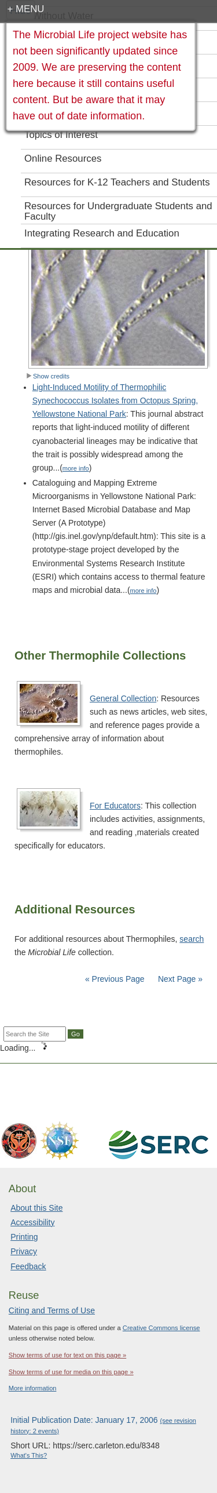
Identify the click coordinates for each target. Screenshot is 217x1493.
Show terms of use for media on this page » (71, 1371)
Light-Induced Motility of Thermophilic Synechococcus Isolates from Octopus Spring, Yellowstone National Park (115, 400)
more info (75, 468)
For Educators (115, 805)
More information (33, 1388)
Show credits (47, 376)
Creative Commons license (161, 1327)
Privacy (23, 1251)
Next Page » (179, 979)
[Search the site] (34, 1034)
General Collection (123, 698)
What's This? (28, 1455)
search (191, 939)
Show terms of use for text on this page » (67, 1355)
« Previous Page (115, 979)
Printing (24, 1236)
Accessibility (32, 1222)
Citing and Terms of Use (52, 1310)
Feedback (28, 1266)
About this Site (36, 1207)
